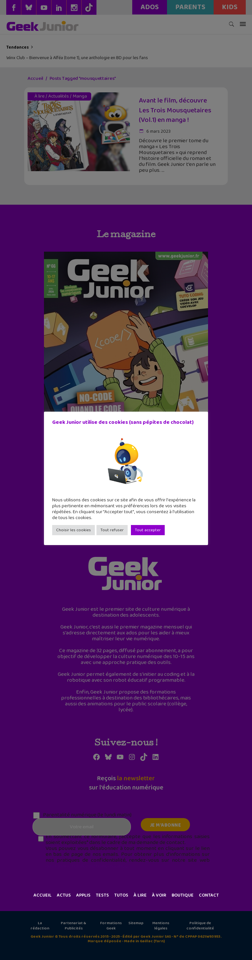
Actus (64, 895)
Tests (102, 895)
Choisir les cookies (73, 530)
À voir (159, 895)
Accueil (42, 895)
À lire (140, 895)
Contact (209, 895)
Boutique (183, 895)
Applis (83, 895)
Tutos (121, 895)
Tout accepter (148, 530)
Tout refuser (112, 530)
